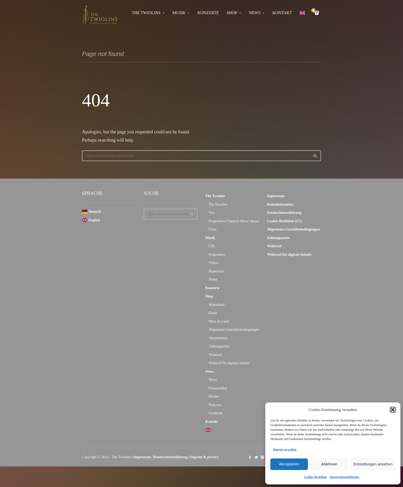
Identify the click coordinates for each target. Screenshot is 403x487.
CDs (212, 246)
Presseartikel (218, 388)
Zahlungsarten (219, 346)
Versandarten (218, 338)
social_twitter (256, 457)
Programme (217, 254)
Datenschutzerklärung (344, 477)
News (255, 13)
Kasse (213, 313)
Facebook (216, 413)
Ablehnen (329, 464)
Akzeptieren (289, 464)
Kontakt (282, 13)
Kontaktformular (280, 204)
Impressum (275, 196)
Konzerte (208, 13)
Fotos (213, 229)
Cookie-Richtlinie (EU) (284, 221)
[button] (392, 409)
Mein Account (219, 321)
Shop (232, 13)
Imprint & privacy (204, 457)
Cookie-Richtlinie (315, 477)
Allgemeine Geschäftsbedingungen (234, 330)
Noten (213, 279)
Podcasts (215, 405)
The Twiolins (146, 13)
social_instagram (262, 457)
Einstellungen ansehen (372, 464)
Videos (214, 263)
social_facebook (250, 457)
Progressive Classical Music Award (234, 221)
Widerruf (215, 355)
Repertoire (216, 271)
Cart (314, 11)
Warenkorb (217, 305)
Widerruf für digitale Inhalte (229, 363)
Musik (179, 13)
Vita (212, 213)
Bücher (214, 396)
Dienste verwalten (285, 449)
